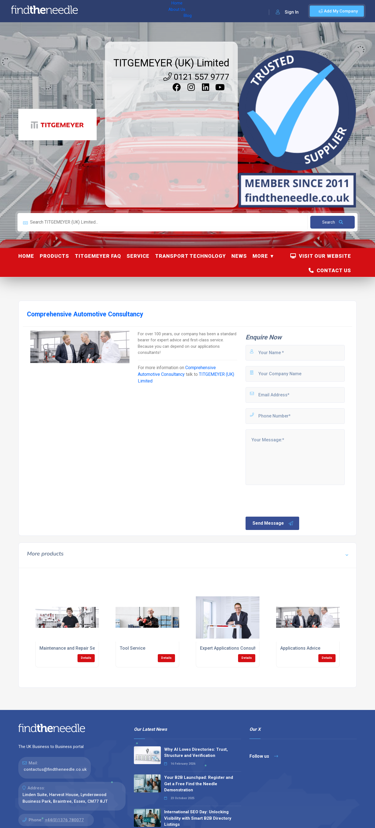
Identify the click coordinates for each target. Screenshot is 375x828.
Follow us (263, 756)
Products (54, 256)
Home (98, 11)
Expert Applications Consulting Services (240, 648)
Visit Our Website (320, 256)
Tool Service (132, 648)
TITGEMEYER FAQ (98, 256)
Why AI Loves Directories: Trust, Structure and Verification (196, 752)
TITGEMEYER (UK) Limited (171, 63)
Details (86, 658)
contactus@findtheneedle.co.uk (55, 769)
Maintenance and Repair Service (72, 648)
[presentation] (287, 500)
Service (138, 256)
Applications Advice (300, 648)
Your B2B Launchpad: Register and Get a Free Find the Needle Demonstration (198, 783)
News (239, 256)
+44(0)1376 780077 (64, 819)
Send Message (273, 523)
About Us (119, 11)
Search (332, 222)
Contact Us (330, 270)
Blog (138, 11)
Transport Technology (190, 256)
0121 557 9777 (196, 77)
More (260, 256)
